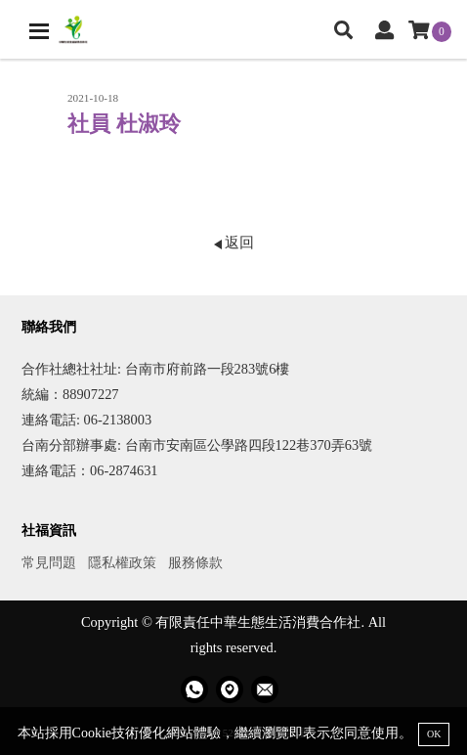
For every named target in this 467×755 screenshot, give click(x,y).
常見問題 (48, 562)
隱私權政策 (122, 562)
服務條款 (195, 562)
